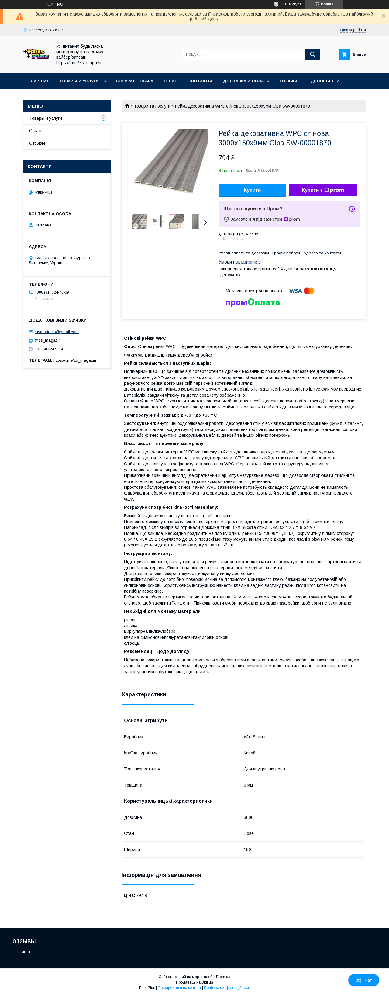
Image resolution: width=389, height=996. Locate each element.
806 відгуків (291, 4)
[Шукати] (312, 54)
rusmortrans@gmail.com (57, 331)
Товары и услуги (79, 81)
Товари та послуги (152, 106)
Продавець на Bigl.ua (194, 982)
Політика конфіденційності (227, 988)
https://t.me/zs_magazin (74, 360)
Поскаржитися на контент (179, 988)
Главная (38, 81)
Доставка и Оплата (246, 81)
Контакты (200, 81)
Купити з (323, 190)
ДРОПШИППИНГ (328, 81)
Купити (252, 190)
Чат (364, 980)
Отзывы (290, 81)
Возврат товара (134, 81)
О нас (170, 81)
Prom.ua (223, 977)
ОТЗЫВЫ (21, 952)
